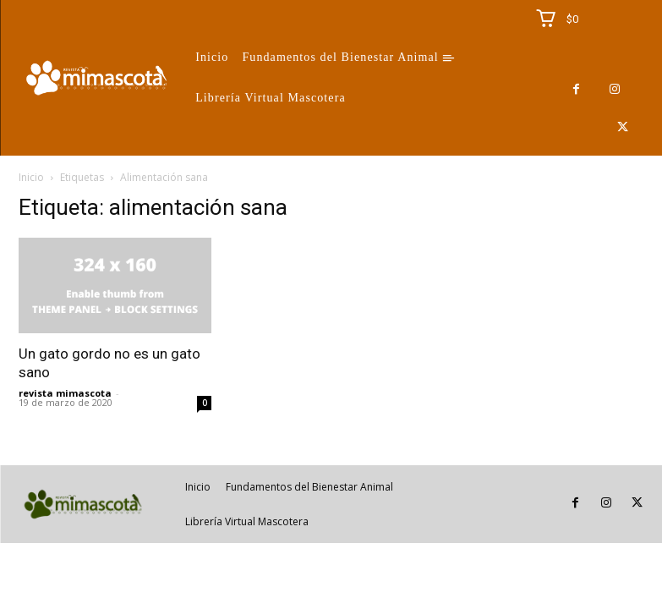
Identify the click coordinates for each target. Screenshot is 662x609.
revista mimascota (65, 393)
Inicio (31, 177)
